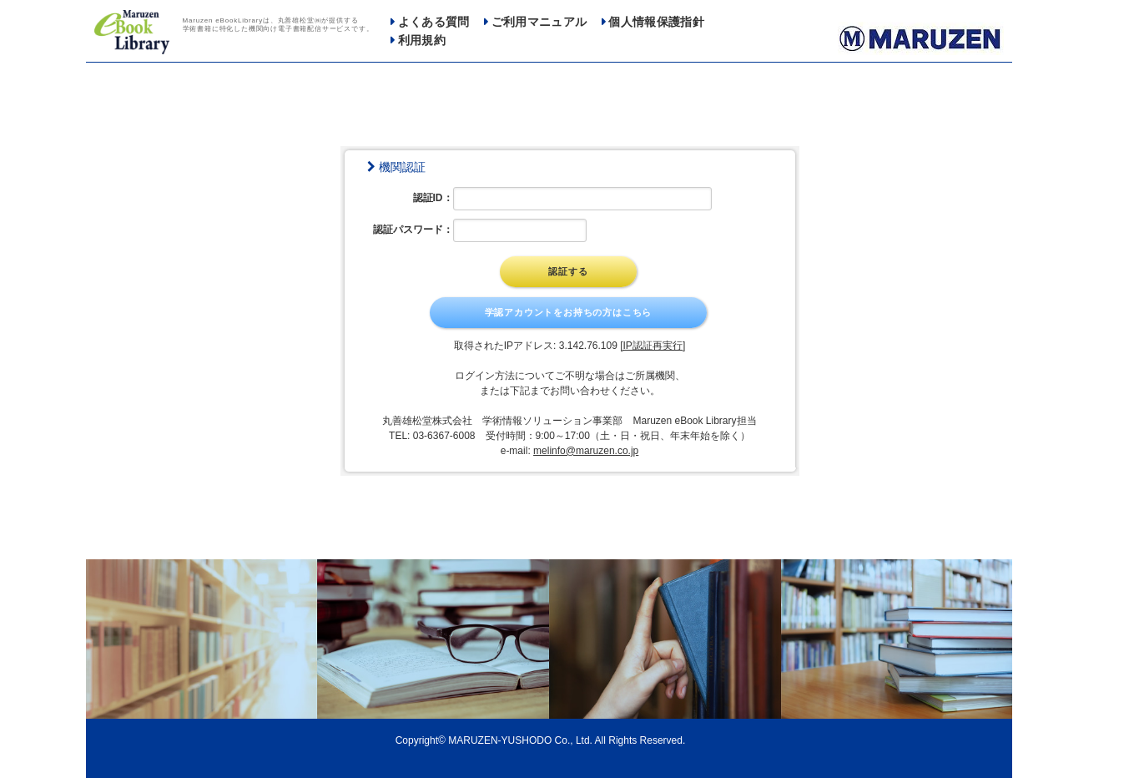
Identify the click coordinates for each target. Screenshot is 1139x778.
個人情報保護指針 (656, 22)
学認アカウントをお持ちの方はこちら (569, 312)
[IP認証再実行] (652, 345)
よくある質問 (434, 22)
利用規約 (422, 40)
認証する (567, 271)
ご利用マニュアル (539, 22)
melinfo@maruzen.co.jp (585, 451)
